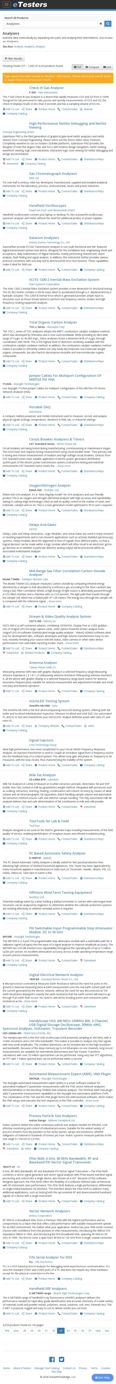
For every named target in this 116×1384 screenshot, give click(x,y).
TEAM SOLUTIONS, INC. (37, 1033)
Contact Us (69, 1368)
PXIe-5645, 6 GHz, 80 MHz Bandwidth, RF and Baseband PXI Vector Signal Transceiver (63, 1160)
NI (18, 1166)
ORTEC (33, 529)
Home (6, 1368)
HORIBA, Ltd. (51, 490)
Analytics (29, 46)
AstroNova (35, 411)
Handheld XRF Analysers (48, 1288)
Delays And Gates (42, 525)
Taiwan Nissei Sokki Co (42, 667)
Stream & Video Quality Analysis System (60, 616)
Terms (94, 1368)
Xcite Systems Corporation (44, 284)
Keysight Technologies (26, 384)
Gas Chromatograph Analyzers (53, 173)
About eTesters (22, 1368)
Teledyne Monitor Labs (35, 579)
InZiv (54, 705)
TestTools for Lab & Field (49, 821)
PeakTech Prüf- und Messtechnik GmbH (52, 210)
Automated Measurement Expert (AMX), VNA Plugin (70, 1074)
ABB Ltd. (34, 178)
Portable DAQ (39, 407)
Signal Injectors (41, 740)
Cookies (105, 1368)
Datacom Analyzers (44, 238)
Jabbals (47, 858)
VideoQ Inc (50, 621)
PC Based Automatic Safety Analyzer (57, 853)
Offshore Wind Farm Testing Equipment (60, 892)
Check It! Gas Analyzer (46, 88)
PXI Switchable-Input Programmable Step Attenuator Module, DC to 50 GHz (71, 930)
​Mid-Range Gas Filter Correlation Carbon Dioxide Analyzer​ (67, 573)
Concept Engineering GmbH (18, 132)
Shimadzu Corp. (56, 327)
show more (64, 465)
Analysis (40, 46)
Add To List (12, 109)
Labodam (53, 779)
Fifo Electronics (44, 1262)
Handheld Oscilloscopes (47, 205)
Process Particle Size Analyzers (53, 1116)
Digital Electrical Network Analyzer (56, 975)
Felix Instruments (48, 92)
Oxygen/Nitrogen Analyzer (50, 485)
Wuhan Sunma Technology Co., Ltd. (49, 242)
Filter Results (13, 58)
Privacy (83, 1368)
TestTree (34, 825)
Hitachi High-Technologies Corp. (71, 1293)
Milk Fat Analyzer (42, 775)
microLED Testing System (49, 701)
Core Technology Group (43, 745)
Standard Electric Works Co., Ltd (59, 979)
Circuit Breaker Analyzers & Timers (56, 439)
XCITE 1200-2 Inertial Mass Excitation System (64, 279)
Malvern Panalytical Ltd (61, 1120)
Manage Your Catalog (46, 1368)
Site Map (57, 1371)
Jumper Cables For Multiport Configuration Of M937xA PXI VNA (65, 377)
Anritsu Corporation (40, 1215)
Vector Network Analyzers (49, 1211)
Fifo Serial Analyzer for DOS (50, 1257)
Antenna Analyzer (43, 663)
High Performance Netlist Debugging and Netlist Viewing (67, 125)
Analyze (18, 46)
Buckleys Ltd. (36, 897)
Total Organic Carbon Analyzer (53, 322)
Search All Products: (16, 18)
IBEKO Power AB (66, 444)
